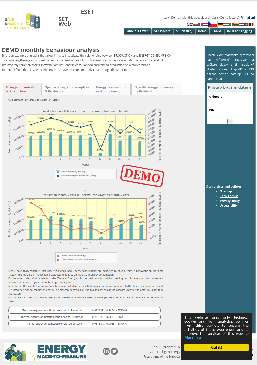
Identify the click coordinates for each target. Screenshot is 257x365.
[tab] (22, 89)
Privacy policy (230, 201)
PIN (211, 110)
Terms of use (229, 196)
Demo (202, 31)
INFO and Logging (239, 31)
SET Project (162, 31)
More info (192, 337)
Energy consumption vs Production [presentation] (111, 89)
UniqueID (215, 97)
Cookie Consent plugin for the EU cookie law (216, 355)
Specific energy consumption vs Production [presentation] (156, 89)
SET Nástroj (184, 31)
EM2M (217, 31)
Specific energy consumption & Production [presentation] (67, 89)
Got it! (216, 347)
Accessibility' (229, 206)
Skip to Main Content (15, 3)
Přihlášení (248, 17)
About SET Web (137, 31)
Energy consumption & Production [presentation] (21, 89)
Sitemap (226, 191)
